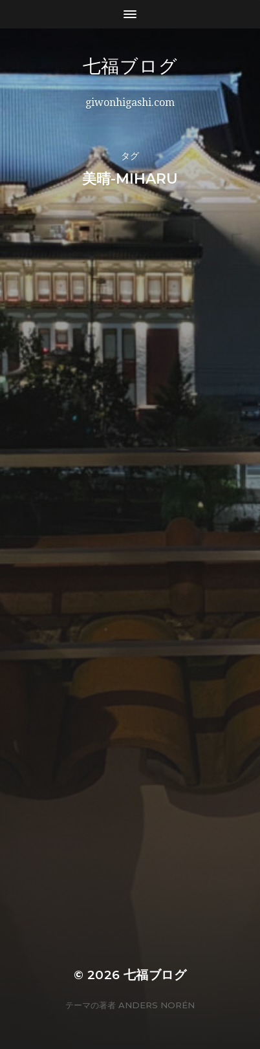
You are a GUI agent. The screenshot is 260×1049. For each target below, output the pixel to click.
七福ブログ (167, 66)
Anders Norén (156, 1005)
